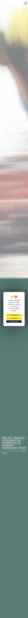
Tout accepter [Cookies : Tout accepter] (14, 315)
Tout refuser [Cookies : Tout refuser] (13, 318)
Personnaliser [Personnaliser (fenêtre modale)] (14, 321)
